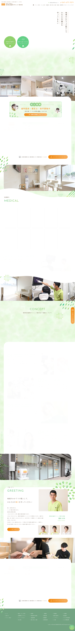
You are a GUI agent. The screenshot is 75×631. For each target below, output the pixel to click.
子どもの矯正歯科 (66, 617)
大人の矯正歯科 (66, 619)
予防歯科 (55, 613)
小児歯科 (65, 613)
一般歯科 (45, 613)
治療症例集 (33, 617)
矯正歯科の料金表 (34, 615)
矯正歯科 (65, 615)
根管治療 (45, 615)
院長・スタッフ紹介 (21, 613)
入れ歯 (54, 619)
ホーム (6, 613)
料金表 (58, 4)
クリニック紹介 (37, 4)
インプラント (55, 617)
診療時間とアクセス (63, 4)
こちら (43, 157)
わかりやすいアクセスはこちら (58, 157)
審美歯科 (45, 617)
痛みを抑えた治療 (53, 4)
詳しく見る (13, 529)
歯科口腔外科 (55, 615)
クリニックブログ (70, 4)
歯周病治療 (45, 619)
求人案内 (19, 619)
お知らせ (7, 615)
